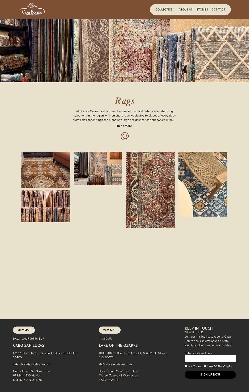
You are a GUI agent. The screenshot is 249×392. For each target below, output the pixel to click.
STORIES (202, 9)
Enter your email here (210, 355)
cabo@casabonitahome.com (31, 364)
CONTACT (218, 9)
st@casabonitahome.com (115, 364)
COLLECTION (164, 9)
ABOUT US (186, 9)
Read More (124, 126)
